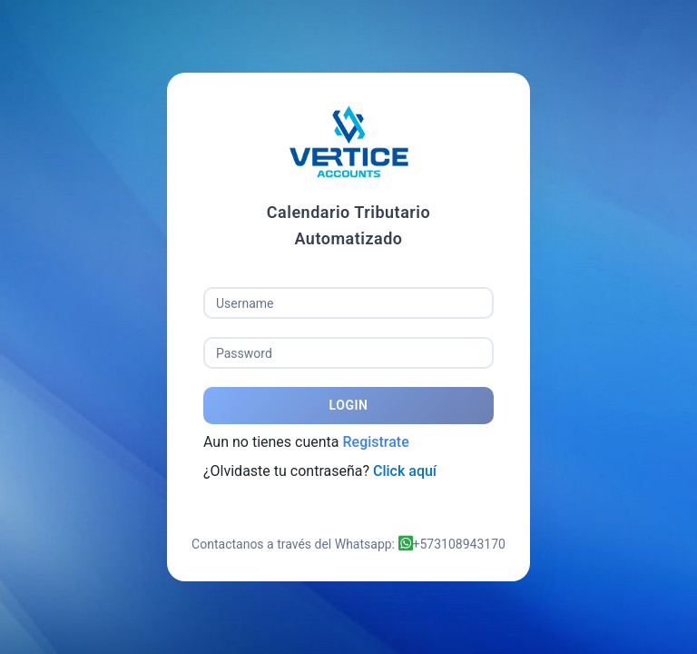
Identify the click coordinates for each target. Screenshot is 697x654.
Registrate (375, 442)
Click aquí (405, 471)
